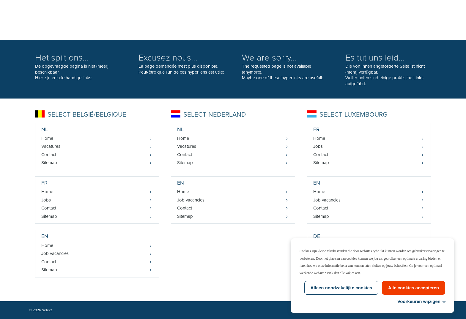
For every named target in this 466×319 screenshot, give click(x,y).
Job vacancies (55, 253)
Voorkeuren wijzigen (421, 301)
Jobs (46, 200)
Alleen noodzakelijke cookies (341, 287)
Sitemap (49, 162)
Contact (48, 154)
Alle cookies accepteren (413, 287)
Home (47, 138)
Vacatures (50, 146)
